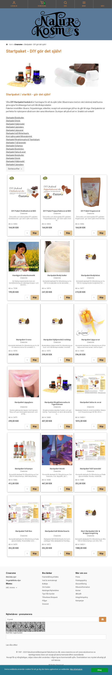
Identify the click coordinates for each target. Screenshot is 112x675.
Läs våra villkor (11, 645)
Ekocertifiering (81, 584)
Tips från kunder (48, 594)
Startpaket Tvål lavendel (90, 469)
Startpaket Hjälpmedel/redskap (57, 340)
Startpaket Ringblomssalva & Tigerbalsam (57, 403)
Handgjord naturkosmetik (23, 275)
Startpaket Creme (23, 340)
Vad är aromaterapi (49, 580)
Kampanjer (80, 601)
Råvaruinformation (83, 587)
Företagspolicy (81, 580)
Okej (99, 670)
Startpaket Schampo (24, 469)
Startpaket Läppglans (23, 402)
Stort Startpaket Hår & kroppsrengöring (90, 532)
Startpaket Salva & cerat (90, 402)
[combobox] (15, 169)
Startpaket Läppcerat (90, 340)
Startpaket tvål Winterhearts (57, 531)
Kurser (78, 590)
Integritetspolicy (82, 597)
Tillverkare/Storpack (49, 597)
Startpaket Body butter (57, 275)
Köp (35, 233)
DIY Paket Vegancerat (90, 211)
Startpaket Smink (57, 469)
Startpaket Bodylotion (90, 275)
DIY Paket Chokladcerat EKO (23, 211)
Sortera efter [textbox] (14, 169)
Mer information (76, 669)
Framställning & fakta (50, 577)
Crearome (18, 44)
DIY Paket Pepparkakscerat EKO (57, 211)
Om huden (46, 587)
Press (78, 577)
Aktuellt (78, 594)
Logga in (14, 6)
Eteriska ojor (11, 577)
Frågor (44, 601)
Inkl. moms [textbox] (10, 588)
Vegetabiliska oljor (13, 580)
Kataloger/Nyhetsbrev (50, 590)
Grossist (45, 604)
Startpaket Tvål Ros (23, 531)
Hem (11, 44)
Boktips (45, 584)
